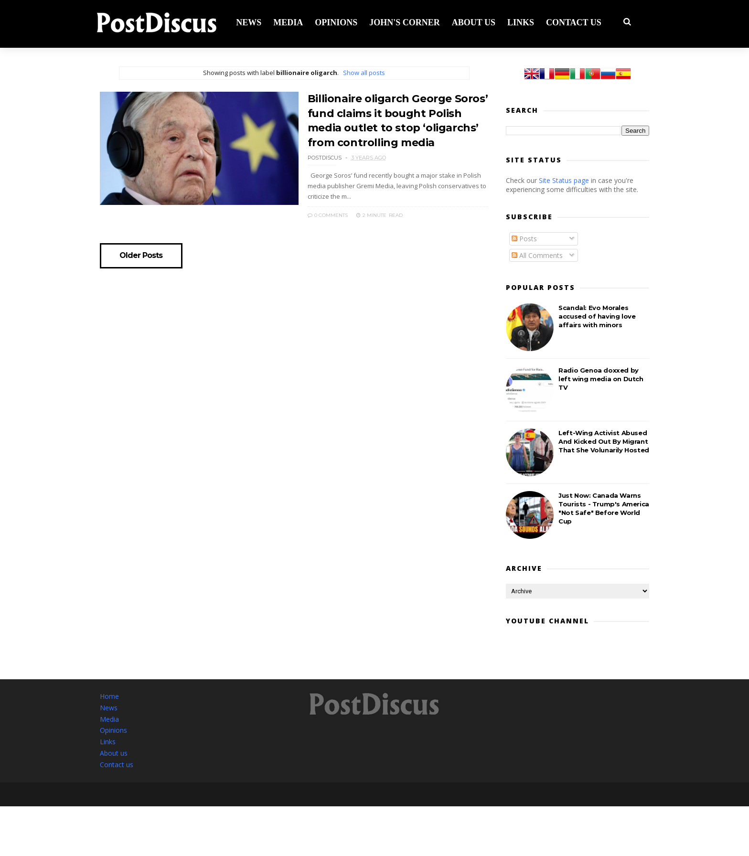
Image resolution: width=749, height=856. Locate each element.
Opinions (339, 22)
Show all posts (361, 73)
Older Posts (141, 254)
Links (524, 22)
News (252, 22)
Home (109, 697)
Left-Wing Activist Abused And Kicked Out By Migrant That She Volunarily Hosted (603, 441)
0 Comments (320, 213)
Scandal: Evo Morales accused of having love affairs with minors (596, 316)
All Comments (537, 255)
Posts (524, 239)
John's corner (408, 22)
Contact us (577, 22)
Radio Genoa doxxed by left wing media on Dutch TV (600, 379)
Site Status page (564, 180)
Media (291, 22)
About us (477, 22)
